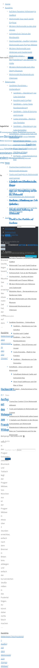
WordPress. (33, 245)
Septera (22, 245)
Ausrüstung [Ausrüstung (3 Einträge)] (22, 132)
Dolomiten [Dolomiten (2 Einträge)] (31, 137)
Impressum (10, 228)
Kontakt (8, 235)
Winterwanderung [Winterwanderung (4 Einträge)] (16, 158)
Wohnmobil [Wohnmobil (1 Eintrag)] (28, 158)
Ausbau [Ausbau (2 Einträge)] (14, 132)
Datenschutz (10, 232)
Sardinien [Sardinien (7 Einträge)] (31, 144)
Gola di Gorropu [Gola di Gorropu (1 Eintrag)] (8, 140)
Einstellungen (31, 256)
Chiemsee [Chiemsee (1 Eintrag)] (25, 136)
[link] (7, 217)
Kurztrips (4, 332)
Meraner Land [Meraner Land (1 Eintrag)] (10, 145)
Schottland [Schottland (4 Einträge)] (9, 148)
